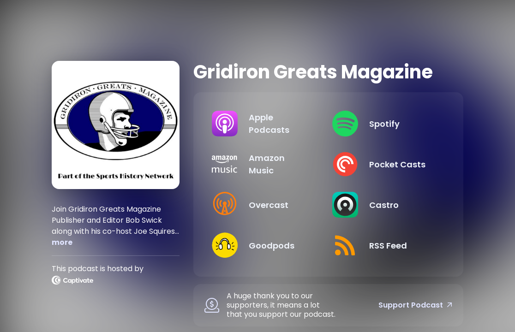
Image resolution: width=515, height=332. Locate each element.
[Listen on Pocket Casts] (385, 164)
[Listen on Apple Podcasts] (264, 123)
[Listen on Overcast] (264, 204)
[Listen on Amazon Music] (264, 164)
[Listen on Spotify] (385, 123)
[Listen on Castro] (385, 204)
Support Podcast (415, 305)
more (62, 242)
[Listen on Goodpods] (264, 245)
